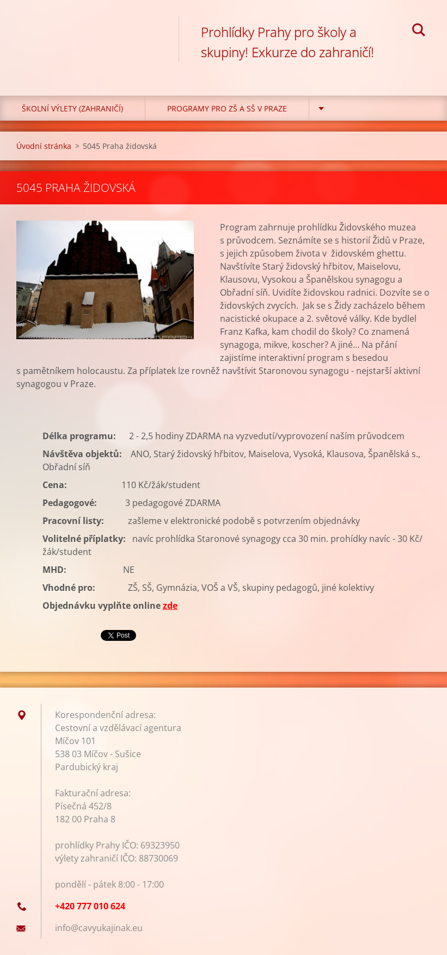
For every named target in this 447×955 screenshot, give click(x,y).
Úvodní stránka (43, 146)
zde (170, 605)
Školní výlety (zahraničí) (72, 108)
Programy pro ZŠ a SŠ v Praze (227, 108)
